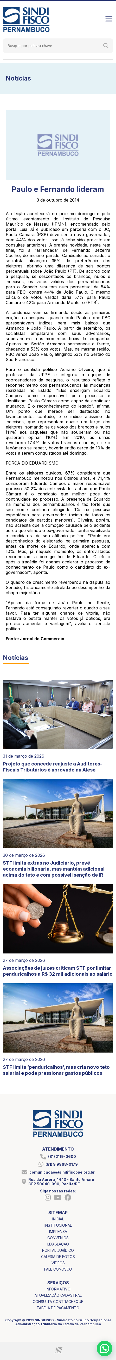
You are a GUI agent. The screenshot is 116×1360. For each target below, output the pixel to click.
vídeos (58, 1263)
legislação (58, 1244)
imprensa (58, 1231)
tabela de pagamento (58, 1308)
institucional (58, 1225)
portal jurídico (58, 1250)
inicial (58, 1219)
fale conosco (58, 1269)
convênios (58, 1238)
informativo (58, 1289)
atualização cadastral (58, 1295)
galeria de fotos (58, 1256)
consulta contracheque (58, 1301)
